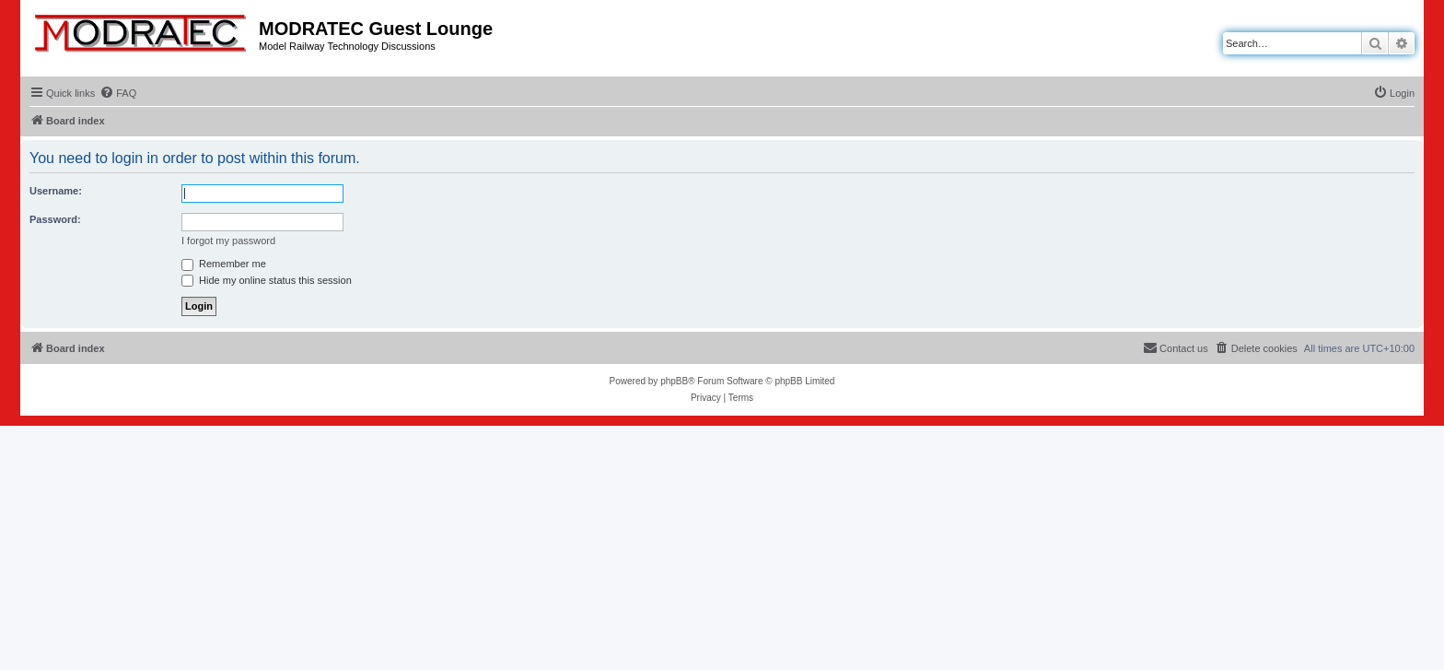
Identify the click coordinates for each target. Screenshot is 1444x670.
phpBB (674, 381)
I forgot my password (228, 240)
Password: (55, 219)
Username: (55, 190)
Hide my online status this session (266, 280)
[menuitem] (117, 93)
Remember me (223, 263)
